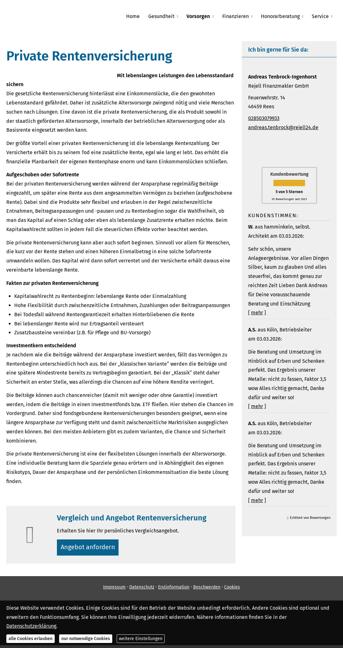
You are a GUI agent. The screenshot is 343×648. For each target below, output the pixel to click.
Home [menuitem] (137, 16)
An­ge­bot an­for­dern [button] (90, 548)
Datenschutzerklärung (31, 626)
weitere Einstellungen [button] (140, 638)
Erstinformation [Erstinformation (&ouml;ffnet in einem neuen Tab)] (173, 589)
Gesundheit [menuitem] (165, 16)
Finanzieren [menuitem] (237, 16)
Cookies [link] (232, 589)
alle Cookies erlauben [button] (30, 638)
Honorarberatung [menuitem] (281, 16)
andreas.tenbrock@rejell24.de (283, 127)
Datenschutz (141, 589)
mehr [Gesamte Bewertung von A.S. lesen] (257, 406)
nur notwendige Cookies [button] (85, 638)
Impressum (114, 589)
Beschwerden (206, 589)
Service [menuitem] (320, 16)
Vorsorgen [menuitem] (201, 16)
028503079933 (263, 118)
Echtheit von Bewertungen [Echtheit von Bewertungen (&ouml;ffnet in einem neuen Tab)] (310, 518)
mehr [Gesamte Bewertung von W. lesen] (257, 313)
